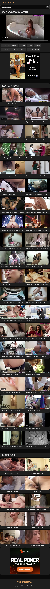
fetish (23, 45)
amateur (7, 45)
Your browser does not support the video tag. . (25, 29)
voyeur (16, 49)
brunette (7, 49)
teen (38, 45)
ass (38, 49)
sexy (31, 45)
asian (15, 45)
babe (31, 49)
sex (24, 49)
